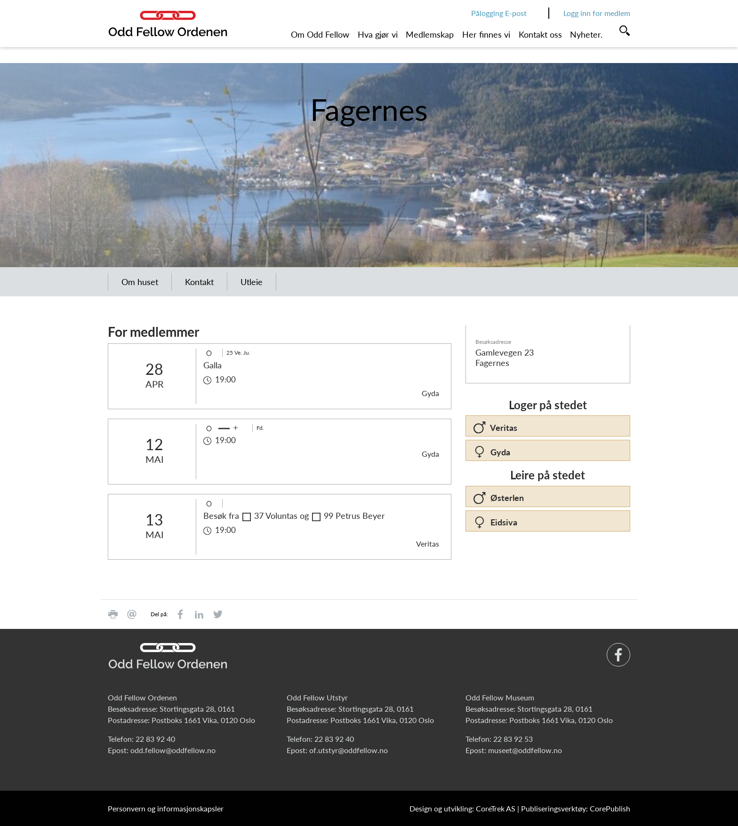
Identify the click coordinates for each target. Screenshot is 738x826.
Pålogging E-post (499, 12)
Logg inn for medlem (596, 12)
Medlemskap (430, 34)
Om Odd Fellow (320, 34)
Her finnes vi (486, 34)
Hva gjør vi (378, 34)
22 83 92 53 (513, 738)
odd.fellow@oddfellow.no (173, 750)
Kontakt (199, 282)
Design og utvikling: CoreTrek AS (462, 808)
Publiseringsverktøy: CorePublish (575, 808)
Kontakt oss (540, 34)
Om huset (139, 282)
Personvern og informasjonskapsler (166, 808)
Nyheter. (586, 34)
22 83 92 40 (155, 738)
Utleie (252, 282)
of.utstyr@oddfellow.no (348, 750)
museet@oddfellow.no (525, 750)
